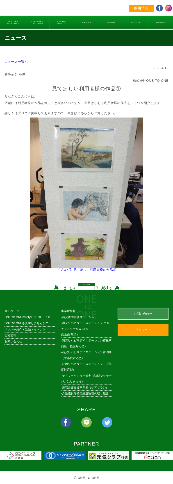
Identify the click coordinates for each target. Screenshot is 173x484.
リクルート (143, 329)
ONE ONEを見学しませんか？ (26, 323)
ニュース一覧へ (16, 61)
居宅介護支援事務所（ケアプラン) (84, 387)
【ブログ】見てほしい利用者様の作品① (86, 267)
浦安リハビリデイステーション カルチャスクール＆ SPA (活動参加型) (85, 328)
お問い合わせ (13, 341)
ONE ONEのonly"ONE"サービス (27, 317)
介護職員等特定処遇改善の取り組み (85, 393)
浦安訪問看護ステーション (79, 317)
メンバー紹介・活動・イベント (25, 329)
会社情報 (10, 335)
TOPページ (12, 311)
